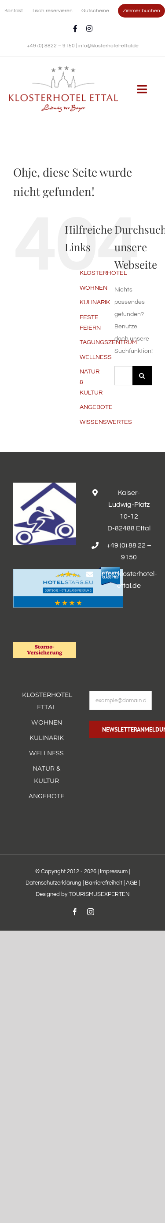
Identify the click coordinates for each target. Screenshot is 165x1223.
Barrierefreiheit (103, 883)
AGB (132, 883)
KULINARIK (95, 302)
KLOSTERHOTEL (103, 273)
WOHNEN (93, 288)
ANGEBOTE (96, 407)
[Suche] (142, 375)
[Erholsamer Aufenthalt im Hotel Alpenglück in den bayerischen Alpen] (63, 69)
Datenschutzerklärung (53, 883)
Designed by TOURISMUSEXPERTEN (83, 894)
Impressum (114, 871)
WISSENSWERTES (106, 422)
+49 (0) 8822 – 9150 (51, 46)
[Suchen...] (123, 375)
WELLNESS (96, 357)
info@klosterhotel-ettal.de (108, 46)
